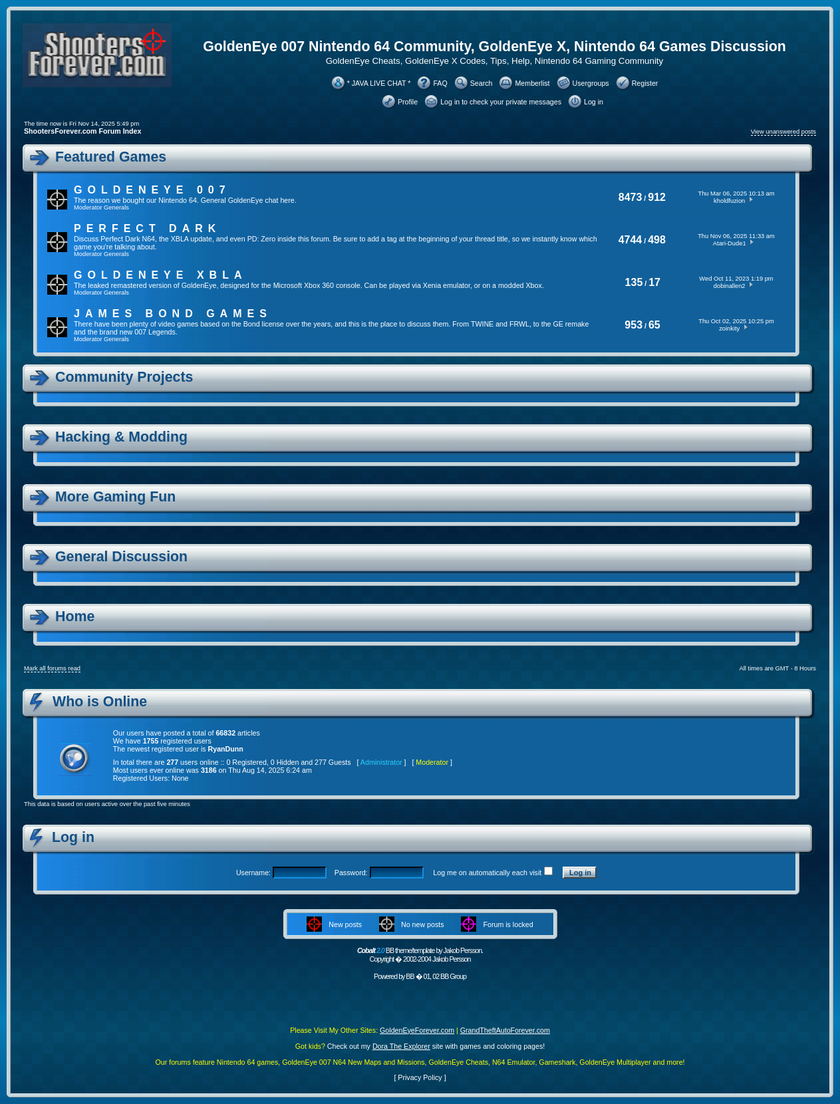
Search (481, 83)
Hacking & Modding (121, 437)
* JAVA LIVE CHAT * (379, 83)
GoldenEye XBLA (160, 275)
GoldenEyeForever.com (417, 1030)
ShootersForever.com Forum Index (82, 131)
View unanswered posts (783, 131)
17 (654, 282)
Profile (408, 102)
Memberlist (532, 83)
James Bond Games (173, 313)
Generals (116, 207)
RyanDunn (225, 749)
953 (633, 325)
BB (410, 976)
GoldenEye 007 (152, 190)
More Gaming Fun (115, 497)
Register (645, 83)
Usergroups (591, 83)
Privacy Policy (420, 1077)
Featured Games (110, 157)
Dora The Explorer (401, 1046)
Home (74, 616)
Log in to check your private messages (500, 102)
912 (657, 197)
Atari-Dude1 (729, 243)
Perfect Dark (147, 228)
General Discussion (121, 557)
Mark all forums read (52, 668)
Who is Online (100, 702)
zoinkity (729, 328)
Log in (593, 102)
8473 (630, 197)
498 (657, 239)
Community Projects (124, 377)
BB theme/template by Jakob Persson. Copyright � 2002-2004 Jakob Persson (420, 954)
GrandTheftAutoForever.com (505, 1030)
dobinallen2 (730, 286)
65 (654, 325)
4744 (630, 239)
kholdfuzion (729, 201)
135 (634, 282)
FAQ (440, 83)
